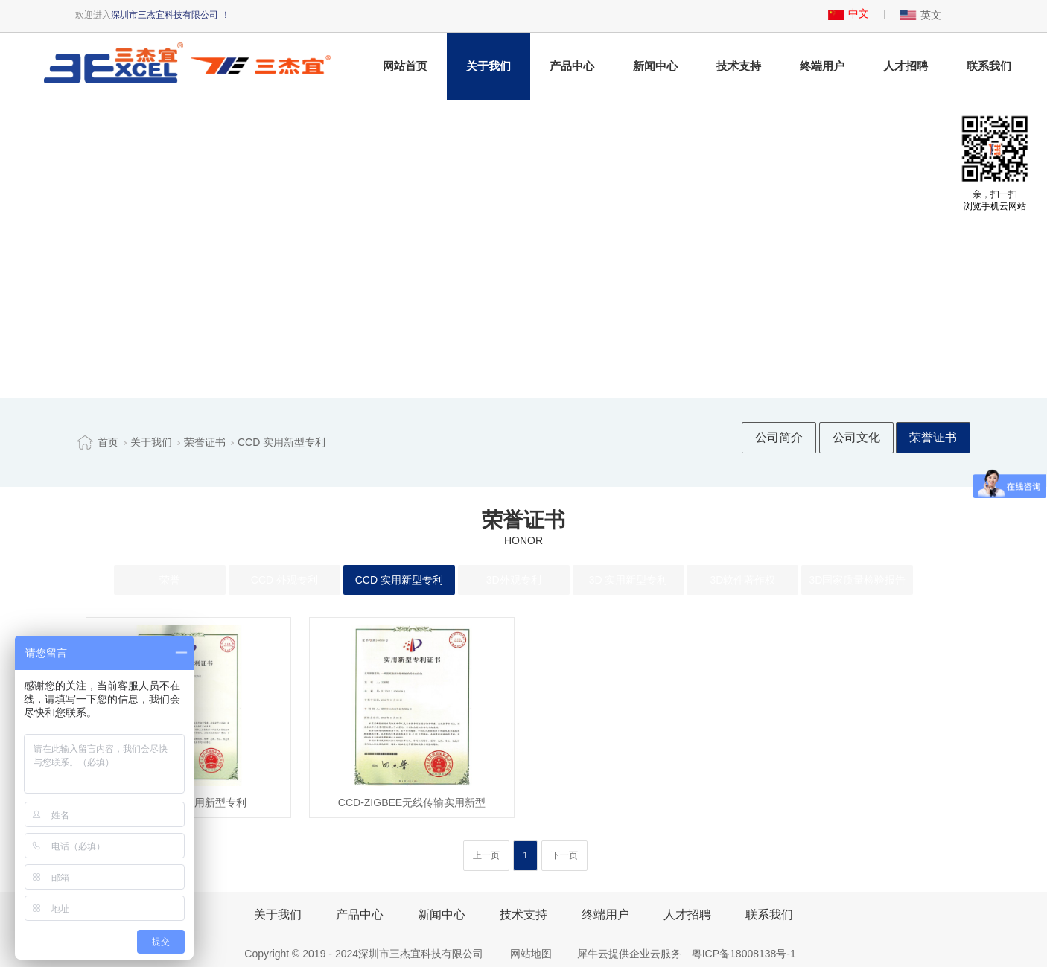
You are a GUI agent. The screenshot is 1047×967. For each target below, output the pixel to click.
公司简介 (779, 437)
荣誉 (169, 580)
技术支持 (738, 66)
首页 (108, 442)
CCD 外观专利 (284, 580)
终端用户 (822, 66)
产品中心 (572, 66)
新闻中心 (655, 66)
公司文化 (856, 437)
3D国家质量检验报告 (857, 580)
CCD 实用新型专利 (281, 442)
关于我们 (488, 66)
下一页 (564, 855)
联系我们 (989, 66)
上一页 (486, 855)
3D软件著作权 (743, 580)
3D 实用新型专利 (628, 580)
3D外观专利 (513, 580)
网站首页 (405, 66)
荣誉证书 (205, 442)
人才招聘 (905, 66)
